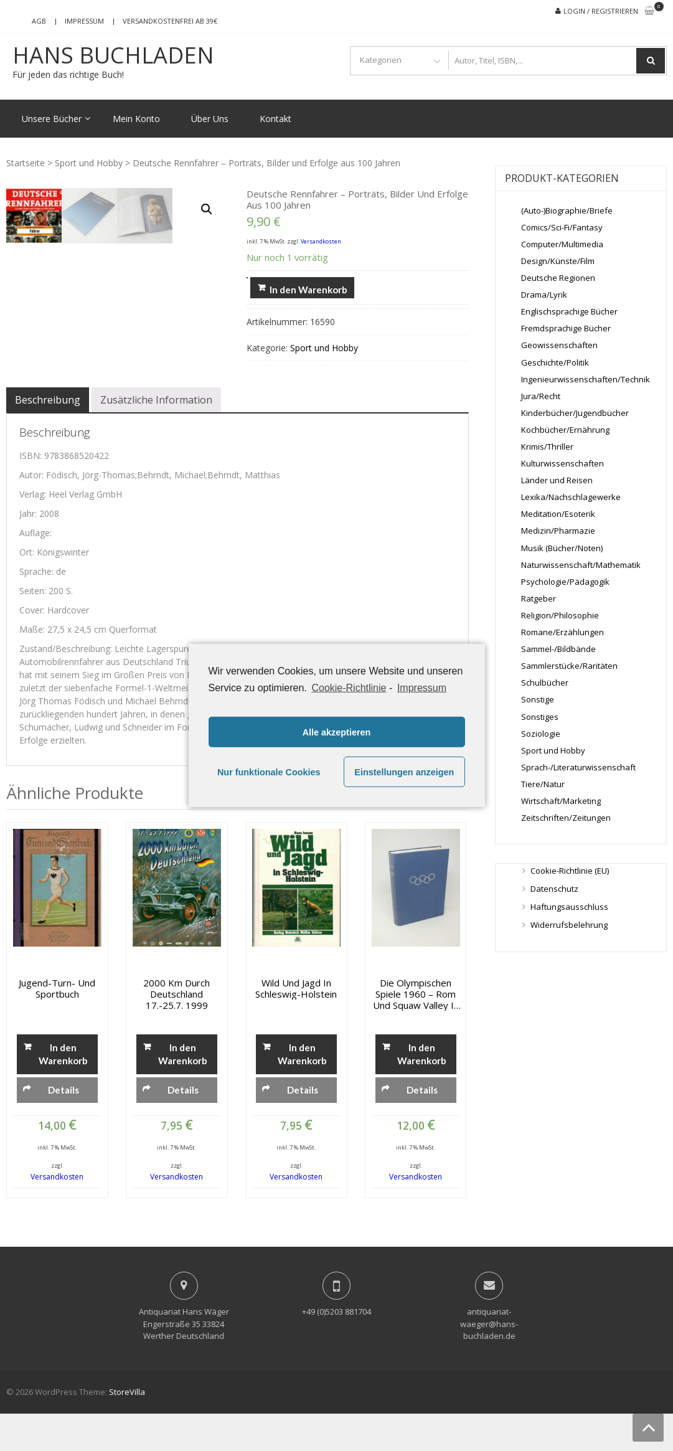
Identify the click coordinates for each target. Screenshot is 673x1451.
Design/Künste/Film (558, 261)
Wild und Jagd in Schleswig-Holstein (296, 1025)
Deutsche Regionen (558, 277)
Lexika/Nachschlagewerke (571, 497)
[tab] (47, 437)
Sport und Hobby (89, 163)
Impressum (84, 21)
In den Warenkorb (308, 289)
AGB (39, 21)
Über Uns (209, 119)
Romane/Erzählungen (562, 632)
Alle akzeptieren (337, 732)
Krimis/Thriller (547, 446)
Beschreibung (47, 437)
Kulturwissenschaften (562, 463)
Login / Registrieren (600, 11)
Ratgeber (538, 598)
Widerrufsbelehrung (569, 924)
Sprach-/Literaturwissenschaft (578, 767)
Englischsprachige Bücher (569, 311)
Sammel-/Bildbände (558, 649)
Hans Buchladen (113, 55)
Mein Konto (136, 119)
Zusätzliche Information (156, 437)
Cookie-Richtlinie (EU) (569, 870)
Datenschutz (554, 888)
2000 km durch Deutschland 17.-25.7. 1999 (176, 1030)
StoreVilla (127, 1428)
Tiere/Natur (543, 784)
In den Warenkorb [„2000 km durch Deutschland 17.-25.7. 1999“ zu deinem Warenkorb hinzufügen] (182, 1091)
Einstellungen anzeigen (404, 772)
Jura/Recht (540, 396)
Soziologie (540, 733)
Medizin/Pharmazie (558, 530)
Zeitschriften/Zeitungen (566, 817)
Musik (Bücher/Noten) (562, 548)
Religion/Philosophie (560, 615)
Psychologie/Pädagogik (565, 581)
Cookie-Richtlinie (348, 688)
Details (63, 1126)
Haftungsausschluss (569, 906)
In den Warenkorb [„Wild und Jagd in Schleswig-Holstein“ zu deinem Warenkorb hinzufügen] (302, 1091)
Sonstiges (539, 716)
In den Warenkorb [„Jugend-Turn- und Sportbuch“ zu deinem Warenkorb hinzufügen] (63, 1091)
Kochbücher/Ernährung (565, 429)
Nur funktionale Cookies (269, 772)
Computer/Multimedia (562, 244)
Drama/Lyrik (544, 294)
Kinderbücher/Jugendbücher (575, 412)
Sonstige (537, 699)
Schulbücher (544, 682)
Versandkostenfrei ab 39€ (170, 21)
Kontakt (275, 119)
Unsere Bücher (52, 119)
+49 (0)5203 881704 (336, 1348)
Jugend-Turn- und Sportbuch (57, 1025)
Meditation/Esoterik (558, 513)
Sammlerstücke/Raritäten (569, 665)
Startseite (25, 163)
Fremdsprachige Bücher (566, 328)
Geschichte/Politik (555, 362)
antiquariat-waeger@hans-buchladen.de (489, 1361)
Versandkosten (321, 241)
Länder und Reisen (557, 480)
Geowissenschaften (559, 345)
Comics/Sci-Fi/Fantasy (562, 227)
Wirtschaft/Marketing (561, 800)
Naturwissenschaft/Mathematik (581, 564)
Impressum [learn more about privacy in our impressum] (421, 688)
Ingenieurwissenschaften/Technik (585, 379)
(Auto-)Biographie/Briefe (567, 210)
